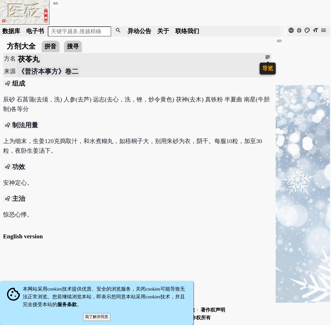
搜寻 (73, 46)
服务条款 (67, 304)
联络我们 (187, 31)
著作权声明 (213, 310)
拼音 (50, 46)
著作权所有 (198, 317)
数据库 (11, 31)
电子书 (35, 31)
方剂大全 (21, 46)
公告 (139, 31)
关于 (163, 31)
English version (23, 236)
